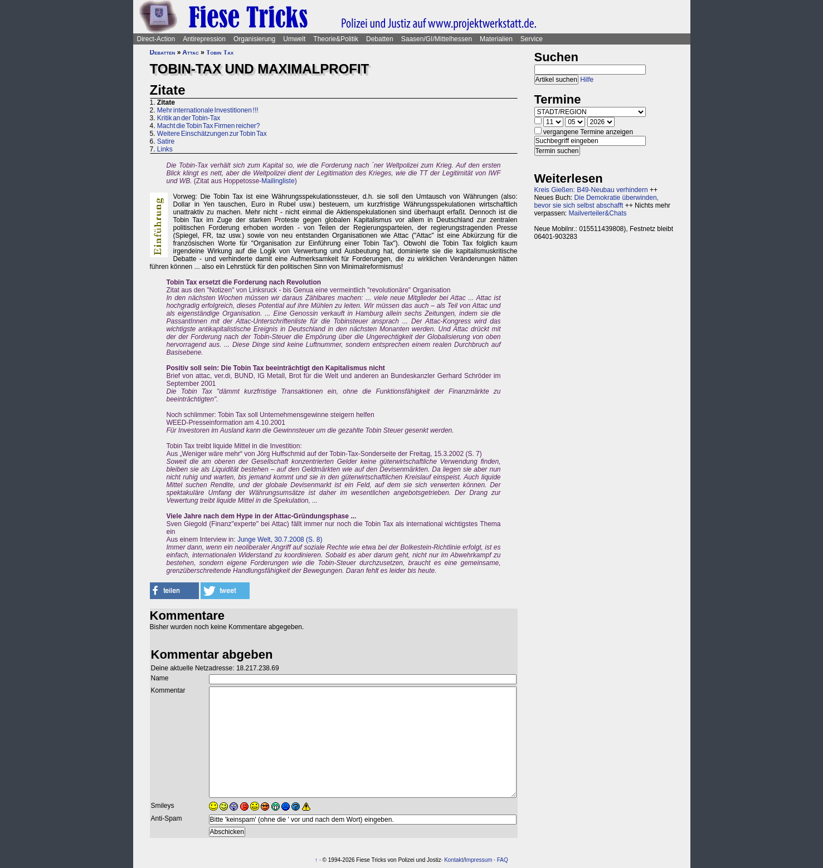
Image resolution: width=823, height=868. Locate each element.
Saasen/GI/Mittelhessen (436, 39)
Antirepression (204, 39)
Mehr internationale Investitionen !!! (208, 110)
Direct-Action (156, 39)
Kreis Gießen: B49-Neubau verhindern (591, 190)
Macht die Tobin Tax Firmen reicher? (208, 126)
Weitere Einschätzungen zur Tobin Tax (212, 134)
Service (531, 39)
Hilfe (586, 80)
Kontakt (453, 860)
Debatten (379, 39)
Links (165, 149)
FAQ (502, 860)
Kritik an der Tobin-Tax (189, 118)
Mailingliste (277, 181)
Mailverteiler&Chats (598, 213)
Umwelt (294, 39)
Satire (165, 141)
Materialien (496, 39)
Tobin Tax (219, 52)
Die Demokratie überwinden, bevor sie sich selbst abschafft (596, 201)
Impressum (478, 860)
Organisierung (254, 39)
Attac (190, 52)
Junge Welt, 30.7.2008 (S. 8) (280, 539)
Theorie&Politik (335, 39)
